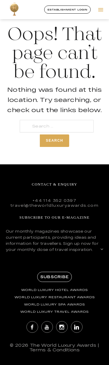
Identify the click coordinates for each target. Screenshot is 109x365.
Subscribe (54, 277)
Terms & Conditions (54, 349)
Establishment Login (67, 9)
